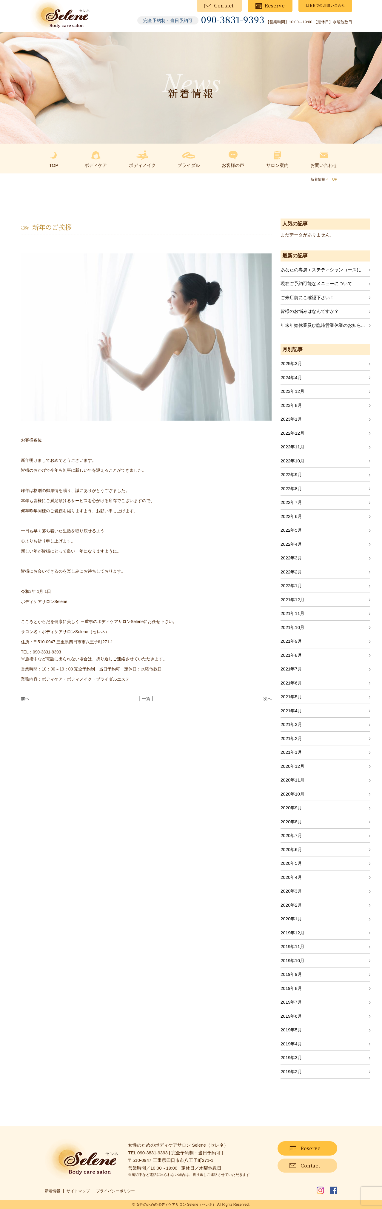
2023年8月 (291, 405)
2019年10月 (292, 960)
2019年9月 (291, 974)
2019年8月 (291, 988)
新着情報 (52, 1191)
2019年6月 (291, 1016)
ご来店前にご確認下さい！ (307, 297)
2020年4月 (291, 877)
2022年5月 (291, 530)
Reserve (275, 5)
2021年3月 (291, 724)
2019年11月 (292, 946)
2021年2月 (291, 738)
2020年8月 (291, 821)
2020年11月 (292, 779)
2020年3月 (291, 890)
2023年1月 (291, 419)
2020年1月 (291, 918)
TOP (333, 179)
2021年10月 (292, 627)
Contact (224, 5)
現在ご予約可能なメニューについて (316, 283)
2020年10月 (292, 793)
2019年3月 (291, 1057)
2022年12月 (292, 433)
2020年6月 (291, 849)
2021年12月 (292, 599)
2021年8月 (291, 655)
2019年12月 (292, 932)
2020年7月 (291, 835)
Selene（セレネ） (201, 1204)
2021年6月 (291, 682)
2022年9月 (291, 474)
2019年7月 (291, 1002)
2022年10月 (292, 460)
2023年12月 (292, 391)
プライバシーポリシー (115, 1191)
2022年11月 (292, 446)
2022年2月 (291, 571)
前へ (25, 698)
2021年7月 (291, 668)
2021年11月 (292, 613)
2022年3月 (291, 557)
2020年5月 (291, 863)
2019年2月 (291, 1071)
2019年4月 (291, 1043)
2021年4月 (291, 710)
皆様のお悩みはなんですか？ (310, 311)
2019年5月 (291, 1029)
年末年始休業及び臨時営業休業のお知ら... (323, 325)
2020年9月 (291, 807)
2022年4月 (291, 544)
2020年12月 (292, 766)
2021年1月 (291, 752)
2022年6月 (291, 516)
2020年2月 (291, 904)
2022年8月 (291, 488)
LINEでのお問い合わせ (325, 5)
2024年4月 (291, 377)
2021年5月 (291, 696)
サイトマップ (78, 1191)
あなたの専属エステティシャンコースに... (323, 269)
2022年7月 (291, 502)
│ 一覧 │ (146, 698)
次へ (267, 698)
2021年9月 (291, 641)
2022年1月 (291, 585)
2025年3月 (291, 363)
